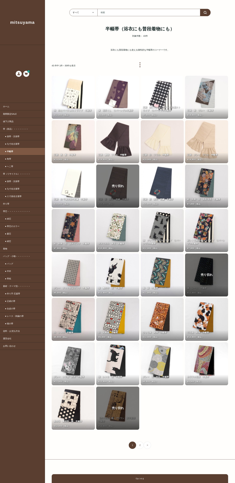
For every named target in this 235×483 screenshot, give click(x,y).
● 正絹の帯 (9, 301)
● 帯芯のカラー (11, 226)
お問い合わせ (9, 346)
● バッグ (8, 263)
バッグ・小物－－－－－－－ (16, 256)
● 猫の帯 (8, 323)
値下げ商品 (8, 121)
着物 (5, 248)
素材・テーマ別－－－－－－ (16, 286)
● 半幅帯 (8, 151)
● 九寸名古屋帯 (11, 144)
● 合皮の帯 (9, 308)
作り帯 (6, 204)
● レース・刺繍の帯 (13, 316)
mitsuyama (22, 22)
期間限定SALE (10, 114)
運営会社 (7, 338)
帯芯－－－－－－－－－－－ (16, 211)
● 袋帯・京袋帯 (11, 136)
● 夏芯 (7, 234)
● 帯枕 (7, 278)
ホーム (6, 106)
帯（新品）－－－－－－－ (15, 129)
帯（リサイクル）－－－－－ (16, 174)
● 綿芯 (7, 219)
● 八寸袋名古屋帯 (12, 196)
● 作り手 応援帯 (11, 293)
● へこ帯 (8, 166)
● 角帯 (7, 159)
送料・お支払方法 (11, 331)
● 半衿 (7, 271)
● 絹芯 (7, 241)
